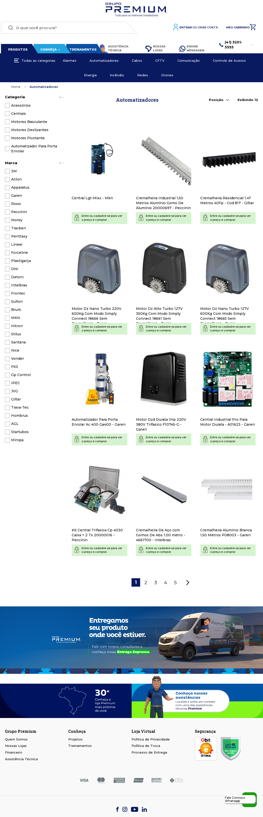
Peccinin (19, 213)
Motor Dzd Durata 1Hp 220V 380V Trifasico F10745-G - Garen (161, 425)
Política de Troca (146, 747)
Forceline (19, 254)
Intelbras (19, 286)
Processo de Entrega (149, 754)
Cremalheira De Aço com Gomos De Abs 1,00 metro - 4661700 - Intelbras (160, 536)
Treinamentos (82, 51)
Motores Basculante (29, 123)
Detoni (17, 278)
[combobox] (68, 29)
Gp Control (21, 376)
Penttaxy (19, 237)
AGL (15, 425)
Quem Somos (16, 740)
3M (14, 172)
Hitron (17, 327)
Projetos (75, 740)
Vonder (17, 360)
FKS (14, 368)
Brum (16, 311)
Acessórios (21, 106)
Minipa (17, 441)
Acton (16, 180)
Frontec (18, 294)
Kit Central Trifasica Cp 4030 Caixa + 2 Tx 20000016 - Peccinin (97, 536)
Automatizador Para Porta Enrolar (34, 150)
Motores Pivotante (28, 139)
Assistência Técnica (112, 50)
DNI (14, 270)
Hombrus (19, 417)
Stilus (16, 335)
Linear (16, 245)
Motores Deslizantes (29, 131)
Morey (16, 221)
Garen (16, 197)
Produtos (17, 51)
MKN (15, 319)
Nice (15, 351)
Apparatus (20, 188)
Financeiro (13, 754)
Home (16, 88)
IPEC (15, 384)
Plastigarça (21, 262)
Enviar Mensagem (191, 49)
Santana (18, 343)
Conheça (47, 51)
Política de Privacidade (151, 740)
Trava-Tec (20, 408)
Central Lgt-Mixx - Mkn (92, 199)
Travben (18, 229)
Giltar (16, 400)
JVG (14, 392)
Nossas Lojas (155, 49)
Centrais (18, 115)
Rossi (16, 205)
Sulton (17, 302)
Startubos (20, 433)
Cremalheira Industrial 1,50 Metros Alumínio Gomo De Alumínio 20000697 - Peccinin (163, 204)
